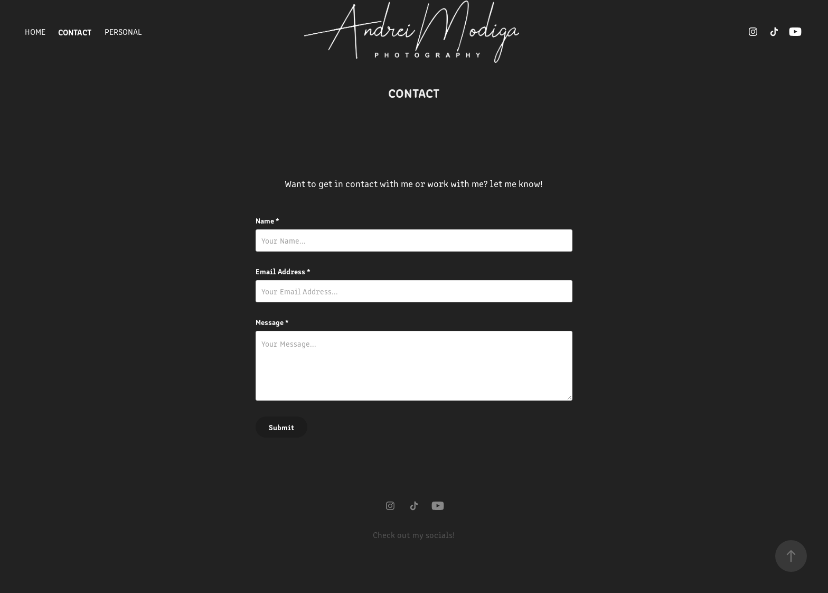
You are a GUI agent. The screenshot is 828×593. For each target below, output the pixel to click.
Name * (267, 220)
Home (35, 31)
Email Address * (283, 271)
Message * (272, 322)
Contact (74, 32)
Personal (123, 31)
